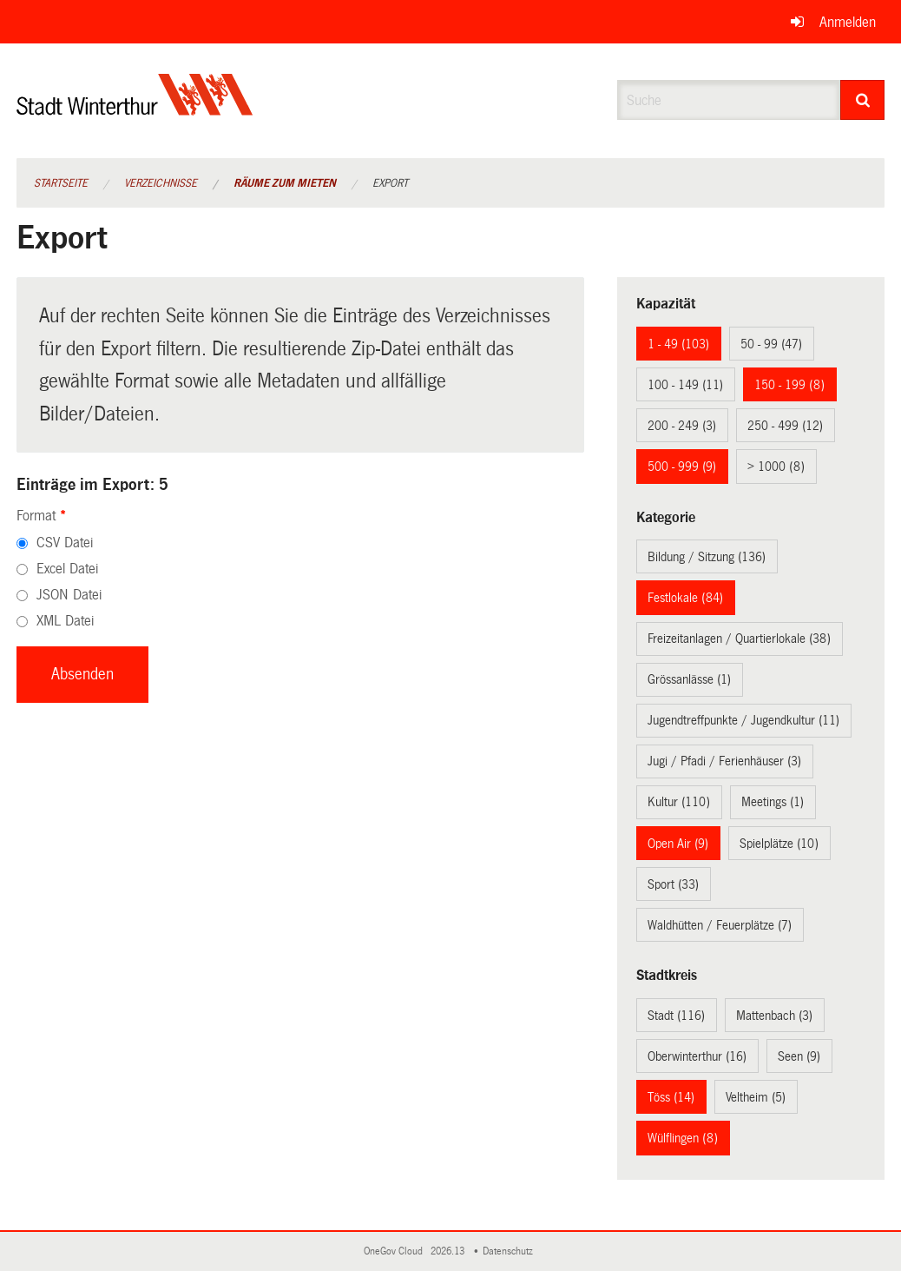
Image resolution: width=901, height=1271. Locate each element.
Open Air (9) (678, 844)
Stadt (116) (676, 1016)
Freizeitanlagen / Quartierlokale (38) (739, 638)
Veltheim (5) (756, 1097)
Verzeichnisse (160, 183)
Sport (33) (673, 884)
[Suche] (862, 100)
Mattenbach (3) (774, 1016)
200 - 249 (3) (682, 426)
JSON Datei (69, 594)
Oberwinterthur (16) (697, 1056)
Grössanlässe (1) (689, 679)
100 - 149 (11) (685, 385)
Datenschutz (510, 1251)
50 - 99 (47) (771, 344)
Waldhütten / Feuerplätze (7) (720, 925)
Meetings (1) (772, 802)
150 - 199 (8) (789, 385)
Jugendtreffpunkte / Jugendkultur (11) (743, 720)
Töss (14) (671, 1097)
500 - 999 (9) (682, 466)
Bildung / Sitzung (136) (707, 557)
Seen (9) (799, 1056)
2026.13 (449, 1251)
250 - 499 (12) (785, 426)
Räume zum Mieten (284, 183)
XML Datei (65, 620)
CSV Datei (64, 542)
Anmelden (847, 22)
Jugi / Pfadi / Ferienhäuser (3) (724, 761)
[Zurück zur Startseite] (134, 109)
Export (390, 183)
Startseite (61, 183)
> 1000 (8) (776, 466)
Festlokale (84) (685, 598)
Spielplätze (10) (779, 844)
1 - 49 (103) (678, 344)
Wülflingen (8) (683, 1138)
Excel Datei (67, 568)
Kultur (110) (679, 802)
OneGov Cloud (396, 1251)
